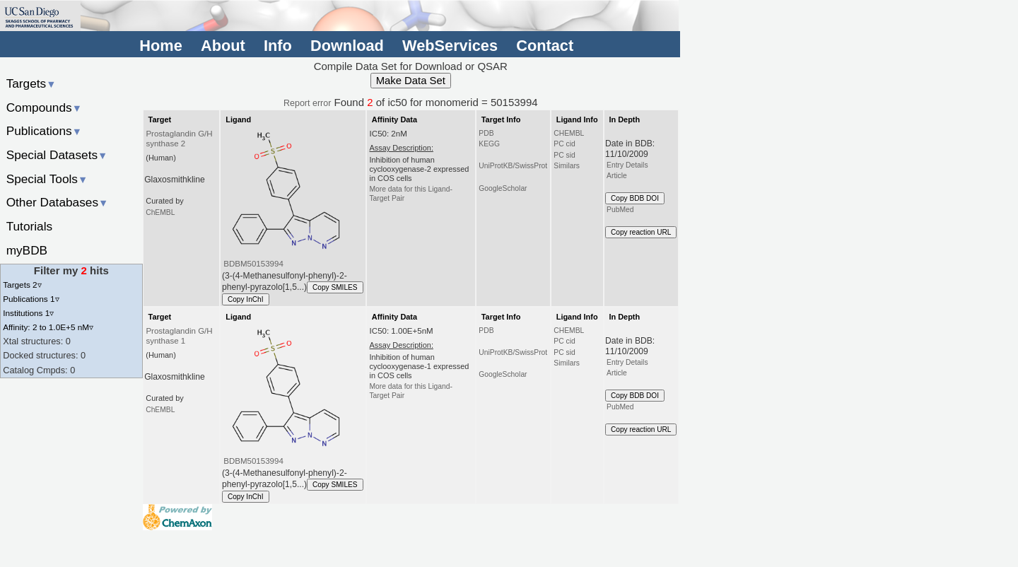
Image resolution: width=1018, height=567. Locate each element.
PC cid (564, 144)
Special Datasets (57, 155)
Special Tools (47, 179)
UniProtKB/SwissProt (513, 166)
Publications (44, 131)
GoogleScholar (503, 188)
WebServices (450, 45)
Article (617, 176)
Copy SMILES (335, 287)
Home (160, 45)
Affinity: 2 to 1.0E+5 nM (48, 327)
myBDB (26, 250)
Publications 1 (31, 298)
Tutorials (29, 226)
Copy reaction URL (641, 232)
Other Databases (57, 202)
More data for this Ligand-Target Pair (410, 193)
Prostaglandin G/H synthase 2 (179, 138)
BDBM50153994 (253, 263)
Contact (544, 45)
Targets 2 (22, 284)
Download (347, 45)
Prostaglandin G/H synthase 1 (179, 336)
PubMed (620, 210)
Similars (567, 166)
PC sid (564, 155)
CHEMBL (569, 133)
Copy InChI (246, 299)
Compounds (44, 107)
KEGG (489, 144)
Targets (31, 83)
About (223, 45)
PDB (486, 133)
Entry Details (627, 165)
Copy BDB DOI (635, 198)
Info (278, 45)
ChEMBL (160, 212)
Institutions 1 (28, 312)
